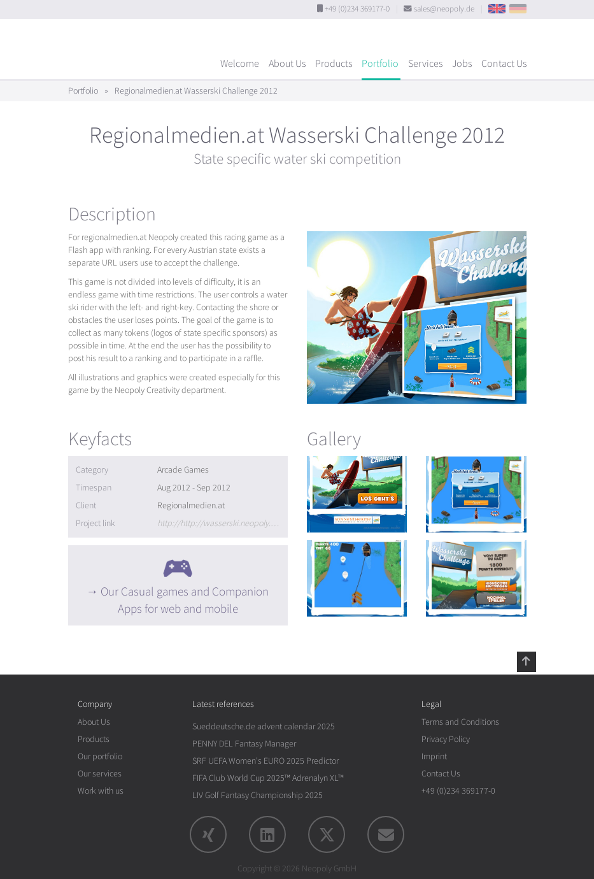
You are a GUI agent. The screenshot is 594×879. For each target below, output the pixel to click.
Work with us (101, 790)
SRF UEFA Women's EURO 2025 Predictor (265, 760)
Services (425, 63)
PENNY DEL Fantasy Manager (244, 743)
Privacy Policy (445, 739)
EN (497, 8)
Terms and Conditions (460, 722)
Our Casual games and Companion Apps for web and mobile (185, 600)
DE (518, 8)
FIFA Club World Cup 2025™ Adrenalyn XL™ (268, 778)
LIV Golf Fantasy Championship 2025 (257, 795)
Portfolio (380, 63)
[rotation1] (357, 494)
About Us (287, 63)
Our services (100, 773)
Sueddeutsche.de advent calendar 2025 (263, 726)
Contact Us (504, 63)
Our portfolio (100, 756)
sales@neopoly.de (444, 9)
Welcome (239, 63)
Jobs (462, 63)
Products (333, 63)
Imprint (434, 756)
